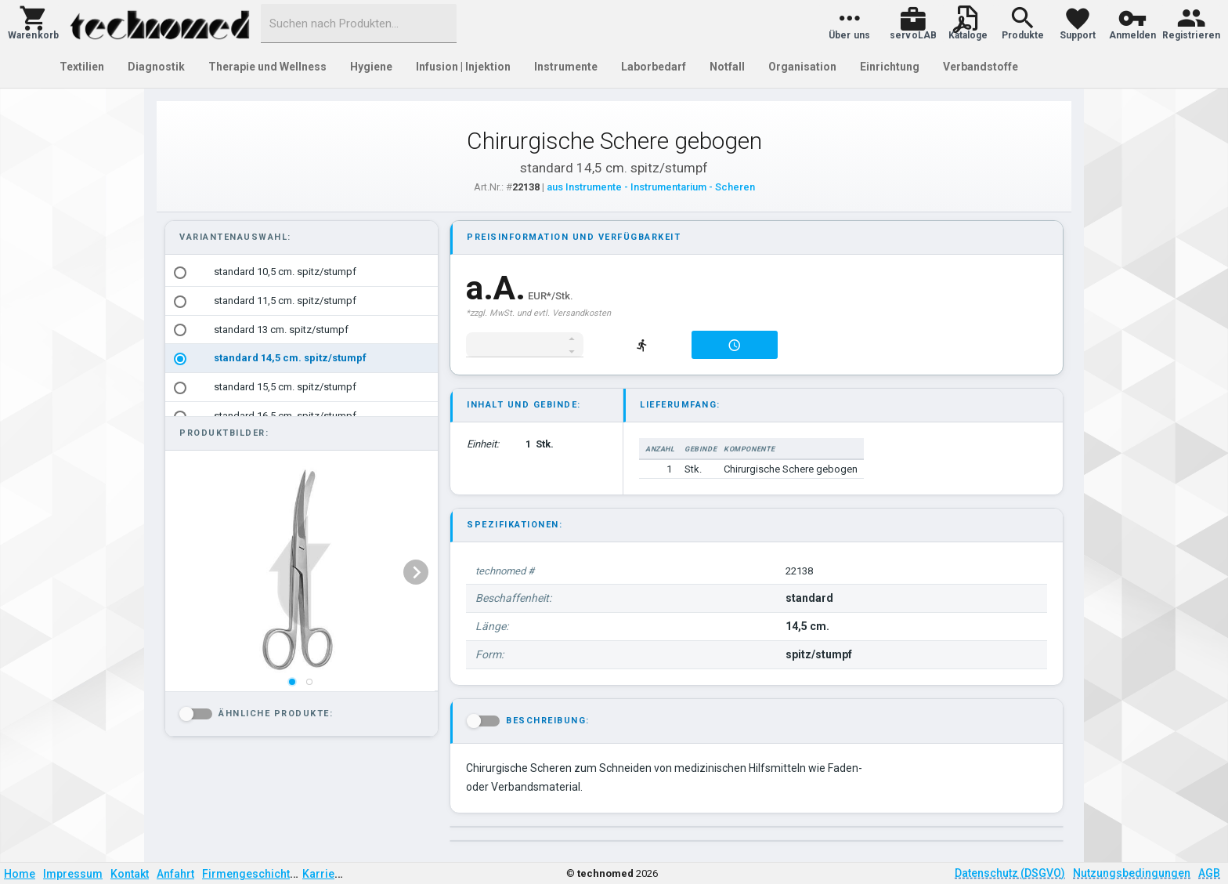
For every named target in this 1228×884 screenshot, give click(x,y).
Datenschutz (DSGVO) (1010, 873)
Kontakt (129, 874)
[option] (301, 272)
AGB (1209, 873)
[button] (33, 23)
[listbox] (300, 572)
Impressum (73, 874)
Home (19, 874)
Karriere (323, 874)
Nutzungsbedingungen (1131, 873)
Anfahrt (175, 874)
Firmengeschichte (249, 874)
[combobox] (359, 23)
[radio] (180, 272)
